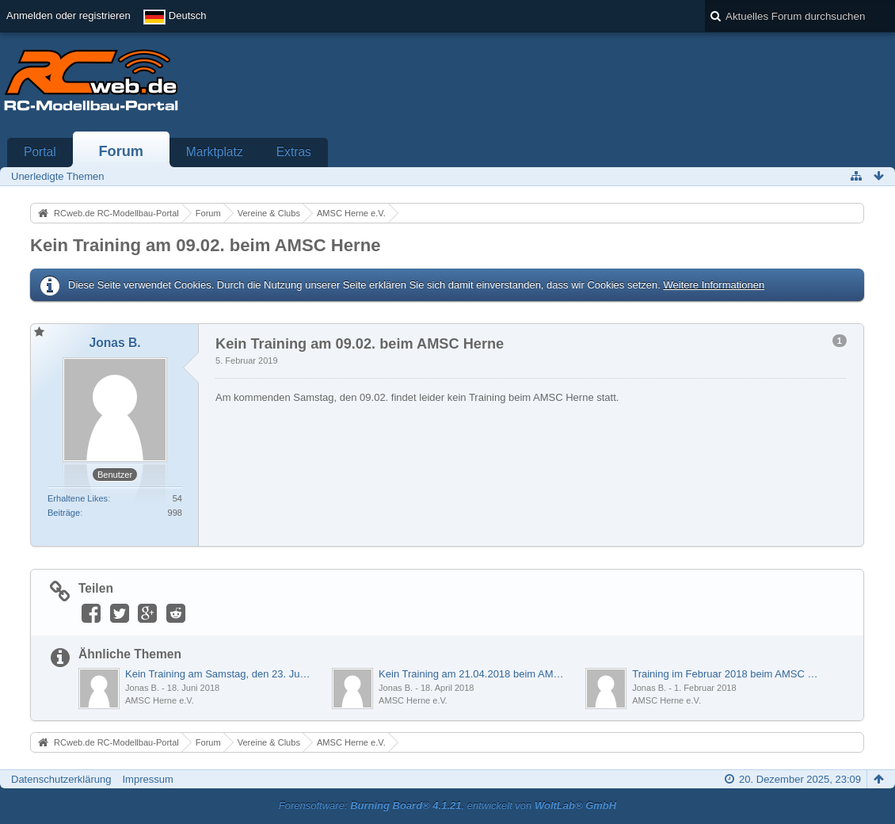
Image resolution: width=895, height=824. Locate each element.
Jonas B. (142, 687)
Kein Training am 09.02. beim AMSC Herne (205, 245)
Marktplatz (214, 151)
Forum (120, 151)
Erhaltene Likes (78, 498)
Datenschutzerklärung (61, 779)
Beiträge (64, 512)
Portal (40, 151)
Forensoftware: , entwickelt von (447, 805)
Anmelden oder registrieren (68, 15)
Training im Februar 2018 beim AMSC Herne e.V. (727, 674)
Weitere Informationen (713, 285)
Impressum (147, 779)
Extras (293, 151)
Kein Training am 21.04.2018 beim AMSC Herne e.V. (474, 674)
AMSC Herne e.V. (159, 700)
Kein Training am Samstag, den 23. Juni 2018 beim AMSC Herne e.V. (220, 674)
